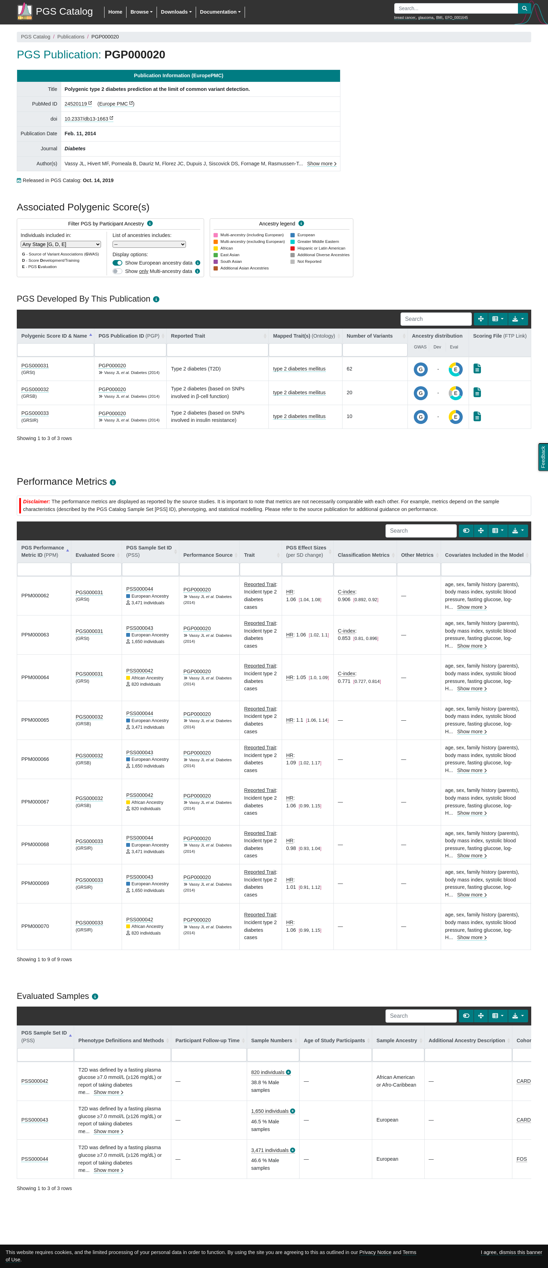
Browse (139, 12)
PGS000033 (35, 413)
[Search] (436, 319)
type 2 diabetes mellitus (299, 369)
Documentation (218, 12)
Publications (71, 36)
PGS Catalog (35, 36)
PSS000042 (139, 670)
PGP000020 (112, 365)
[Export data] (518, 319)
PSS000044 (139, 589)
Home (115, 12)
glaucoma (425, 18)
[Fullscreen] (481, 319)
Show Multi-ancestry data (158, 271)
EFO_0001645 (456, 18)
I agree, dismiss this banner (511, 1252)
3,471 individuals (270, 1150)
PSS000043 (139, 628)
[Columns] (498, 319)
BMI (439, 18)
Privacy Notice (375, 1252)
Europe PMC (113, 104)
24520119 (76, 104)
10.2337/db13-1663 (86, 119)
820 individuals (267, 1072)
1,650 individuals (270, 1111)
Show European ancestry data (159, 263)
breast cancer (405, 18)
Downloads (174, 12)
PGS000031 (35, 365)
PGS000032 (35, 389)
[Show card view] (466, 531)
